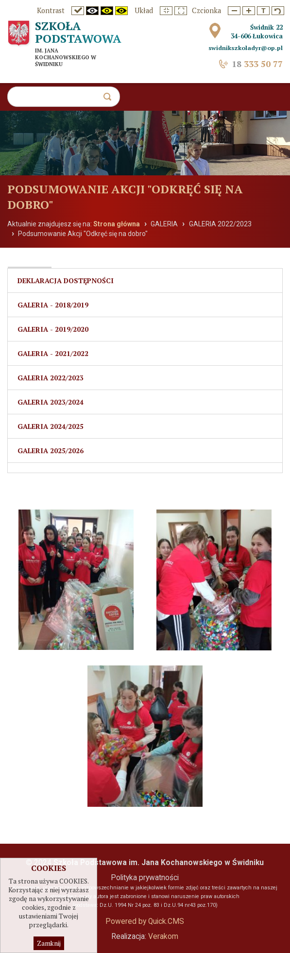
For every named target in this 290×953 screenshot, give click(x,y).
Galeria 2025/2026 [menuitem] (50, 450)
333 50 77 (257, 63)
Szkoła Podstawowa (78, 32)
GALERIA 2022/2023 (220, 224)
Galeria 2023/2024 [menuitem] (50, 402)
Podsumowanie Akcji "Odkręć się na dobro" (83, 234)
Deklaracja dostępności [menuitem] (65, 280)
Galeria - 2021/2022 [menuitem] (52, 353)
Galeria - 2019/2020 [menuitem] (52, 329)
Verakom (163, 936)
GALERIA (164, 224)
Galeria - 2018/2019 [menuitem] (52, 304)
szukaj (111, 99)
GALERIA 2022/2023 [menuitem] (50, 377)
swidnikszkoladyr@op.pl (245, 48)
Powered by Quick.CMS (144, 921)
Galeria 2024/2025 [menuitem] (50, 426)
